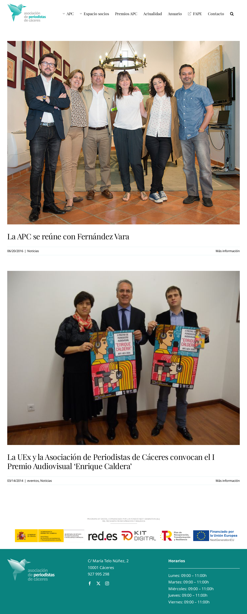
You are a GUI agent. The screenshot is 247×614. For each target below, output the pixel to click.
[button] (232, 13)
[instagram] (107, 583)
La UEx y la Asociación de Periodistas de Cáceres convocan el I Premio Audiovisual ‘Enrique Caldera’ (110, 461)
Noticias (33, 251)
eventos (33, 480)
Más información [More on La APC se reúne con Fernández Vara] (228, 251)
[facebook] (90, 583)
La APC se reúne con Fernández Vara (68, 236)
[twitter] (98, 583)
